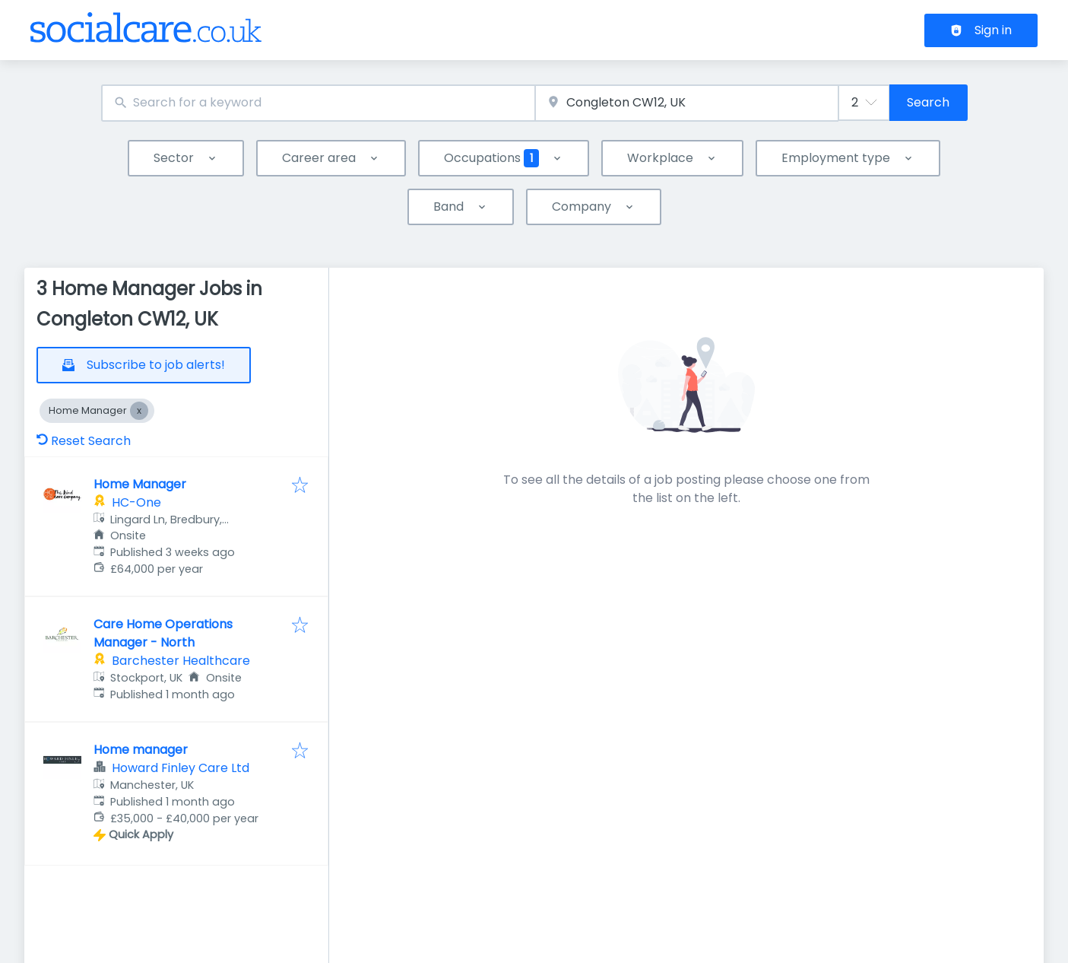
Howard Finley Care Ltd (180, 768)
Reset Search (83, 441)
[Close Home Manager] (139, 411)
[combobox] (318, 103)
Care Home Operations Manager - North (163, 633)
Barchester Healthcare (181, 660)
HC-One (136, 502)
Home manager (140, 749)
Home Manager (139, 484)
